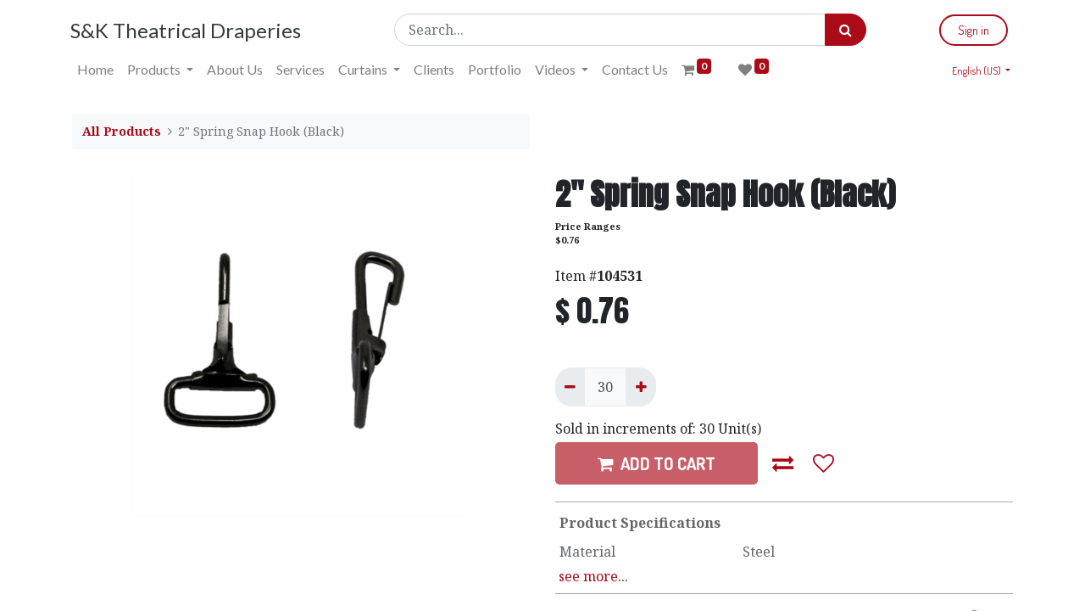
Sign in (972, 30)
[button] (783, 463)
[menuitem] (97, 70)
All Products (121, 131)
